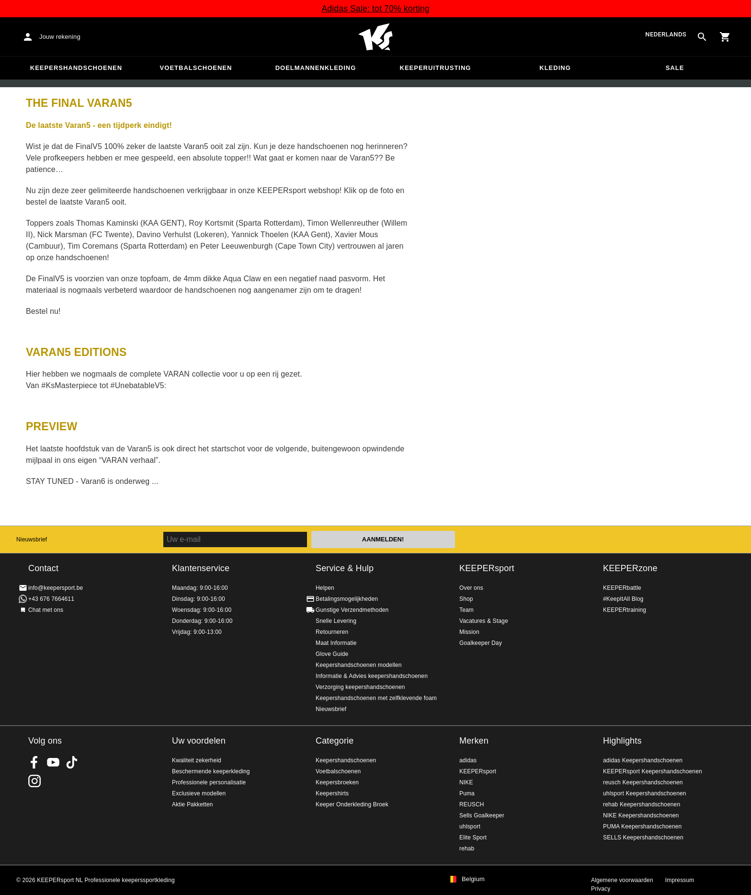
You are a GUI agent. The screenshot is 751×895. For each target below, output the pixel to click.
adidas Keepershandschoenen (643, 760)
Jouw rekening (59, 36)
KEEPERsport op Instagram (34, 781)
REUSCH (471, 804)
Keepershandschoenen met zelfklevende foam (376, 698)
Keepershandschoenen (76, 67)
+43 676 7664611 (51, 599)
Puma (467, 793)
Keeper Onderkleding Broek (352, 804)
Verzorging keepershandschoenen (360, 687)
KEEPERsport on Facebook (34, 762)
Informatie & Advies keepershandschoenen (372, 676)
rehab (466, 848)
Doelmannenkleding (315, 67)
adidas (468, 760)
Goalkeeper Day (480, 643)
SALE (675, 67)
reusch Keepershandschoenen (643, 782)
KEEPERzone (630, 568)
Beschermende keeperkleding (211, 771)
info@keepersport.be (55, 588)
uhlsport (469, 826)
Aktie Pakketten (192, 804)
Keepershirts (332, 793)
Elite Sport (473, 837)
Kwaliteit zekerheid (196, 760)
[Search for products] (702, 36)
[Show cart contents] (725, 36)
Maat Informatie (336, 643)
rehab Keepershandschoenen (641, 804)
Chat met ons (45, 610)
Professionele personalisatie (209, 782)
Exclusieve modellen (199, 793)
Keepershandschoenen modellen (359, 665)
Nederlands (666, 34)
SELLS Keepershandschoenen (643, 837)
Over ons (471, 588)
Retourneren (332, 632)
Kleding (555, 67)
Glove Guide (332, 654)
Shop (466, 599)
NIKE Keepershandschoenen (641, 815)
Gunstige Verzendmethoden (352, 610)
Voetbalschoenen (196, 67)
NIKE (466, 782)
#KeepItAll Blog (623, 599)
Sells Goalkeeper (481, 815)
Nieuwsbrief (31, 539)
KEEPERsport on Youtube (53, 762)
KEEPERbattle (622, 588)
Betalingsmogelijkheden (347, 599)
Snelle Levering (336, 621)
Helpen (325, 588)
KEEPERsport (486, 568)
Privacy (600, 888)
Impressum (679, 880)
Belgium (473, 879)
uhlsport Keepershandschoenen (644, 793)
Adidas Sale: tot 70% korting (375, 8)
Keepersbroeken (337, 782)
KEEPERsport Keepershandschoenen (652, 771)
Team (466, 610)
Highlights (622, 741)
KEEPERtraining (624, 610)
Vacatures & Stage (483, 621)
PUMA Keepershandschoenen (642, 826)
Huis (375, 36)
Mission (469, 632)
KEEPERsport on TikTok (72, 762)
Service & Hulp (345, 568)
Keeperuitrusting (435, 67)
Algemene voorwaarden (622, 880)
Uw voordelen (199, 741)
